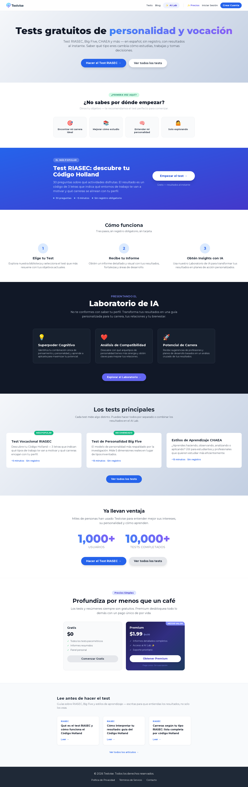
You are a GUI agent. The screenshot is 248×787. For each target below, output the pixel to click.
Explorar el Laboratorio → (124, 377)
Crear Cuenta (231, 5)
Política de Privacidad (103, 780)
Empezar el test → (173, 176)
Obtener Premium (155, 658)
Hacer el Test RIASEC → (103, 63)
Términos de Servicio (130, 780)
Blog (158, 5)
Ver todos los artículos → (124, 752)
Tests (149, 5)
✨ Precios (193, 5)
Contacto (151, 780)
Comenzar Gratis (92, 658)
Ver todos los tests (148, 63)
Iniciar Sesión (210, 5)
